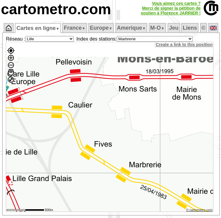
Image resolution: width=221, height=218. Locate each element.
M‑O (157, 28)
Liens (190, 28)
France (74, 28)
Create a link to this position (184, 44)
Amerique (131, 28)
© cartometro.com (199, 210)
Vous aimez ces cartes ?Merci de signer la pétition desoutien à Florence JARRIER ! (171, 8)
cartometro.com (56, 9)
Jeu (173, 28)
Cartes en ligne (37, 28)
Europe (101, 28)
